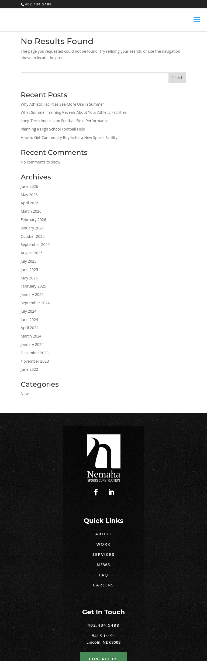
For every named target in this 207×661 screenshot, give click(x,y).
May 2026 (29, 194)
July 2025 (29, 261)
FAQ (103, 574)
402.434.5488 (103, 625)
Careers (103, 584)
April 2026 (30, 202)
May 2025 (29, 278)
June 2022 (29, 369)
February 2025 (33, 286)
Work (103, 544)
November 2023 (35, 361)
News (25, 393)
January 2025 (32, 294)
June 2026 (29, 186)
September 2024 (35, 302)
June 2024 (29, 319)
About (103, 533)
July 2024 (29, 311)
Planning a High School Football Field (53, 129)
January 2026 (32, 228)
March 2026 (31, 211)
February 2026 (33, 219)
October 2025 (33, 236)
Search (177, 77)
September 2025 (35, 244)
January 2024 (32, 344)
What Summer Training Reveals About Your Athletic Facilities (73, 112)
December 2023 (35, 352)
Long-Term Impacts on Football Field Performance (64, 120)
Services (103, 554)
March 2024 (31, 336)
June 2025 (29, 269)
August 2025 (32, 252)
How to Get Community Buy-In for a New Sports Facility (69, 137)
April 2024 (30, 327)
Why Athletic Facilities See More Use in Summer (62, 104)
